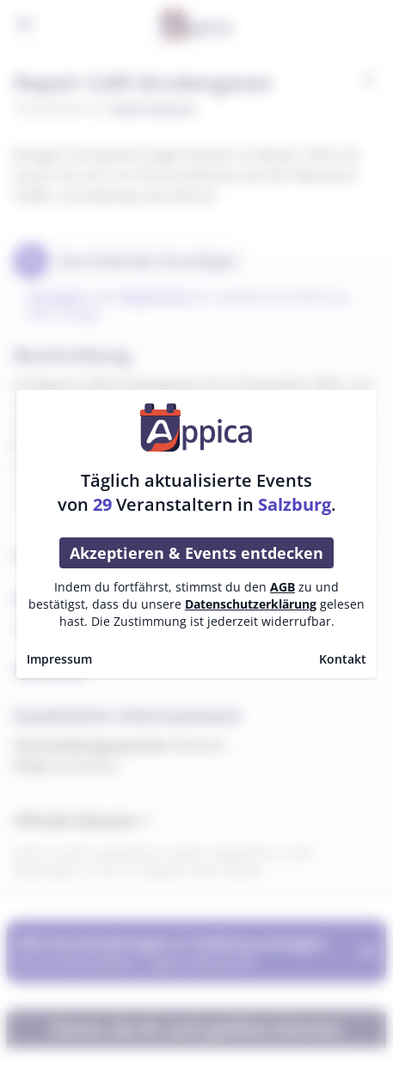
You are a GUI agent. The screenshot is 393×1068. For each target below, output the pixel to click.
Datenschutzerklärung (250, 604)
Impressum (59, 659)
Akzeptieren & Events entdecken (196, 553)
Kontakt (342, 659)
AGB (282, 587)
